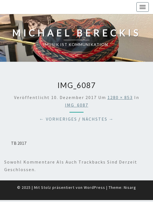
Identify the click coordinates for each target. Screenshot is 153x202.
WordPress (94, 173)
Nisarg (130, 173)
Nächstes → (98, 105)
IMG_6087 (76, 91)
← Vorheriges (58, 105)
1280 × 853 (120, 83)
